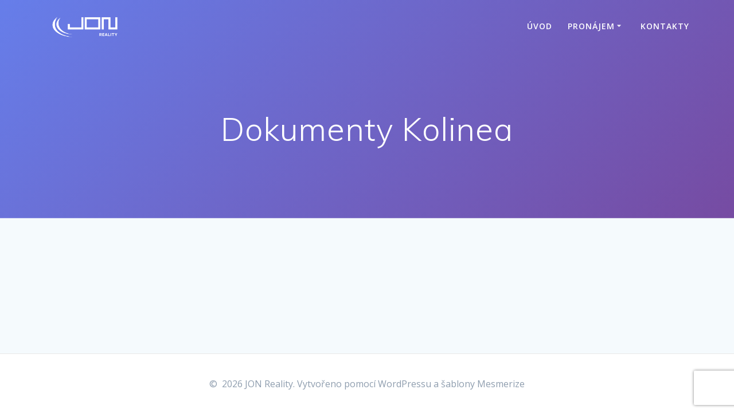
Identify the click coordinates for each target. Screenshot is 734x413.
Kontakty (665, 26)
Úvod (539, 26)
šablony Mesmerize (483, 383)
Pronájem (591, 26)
